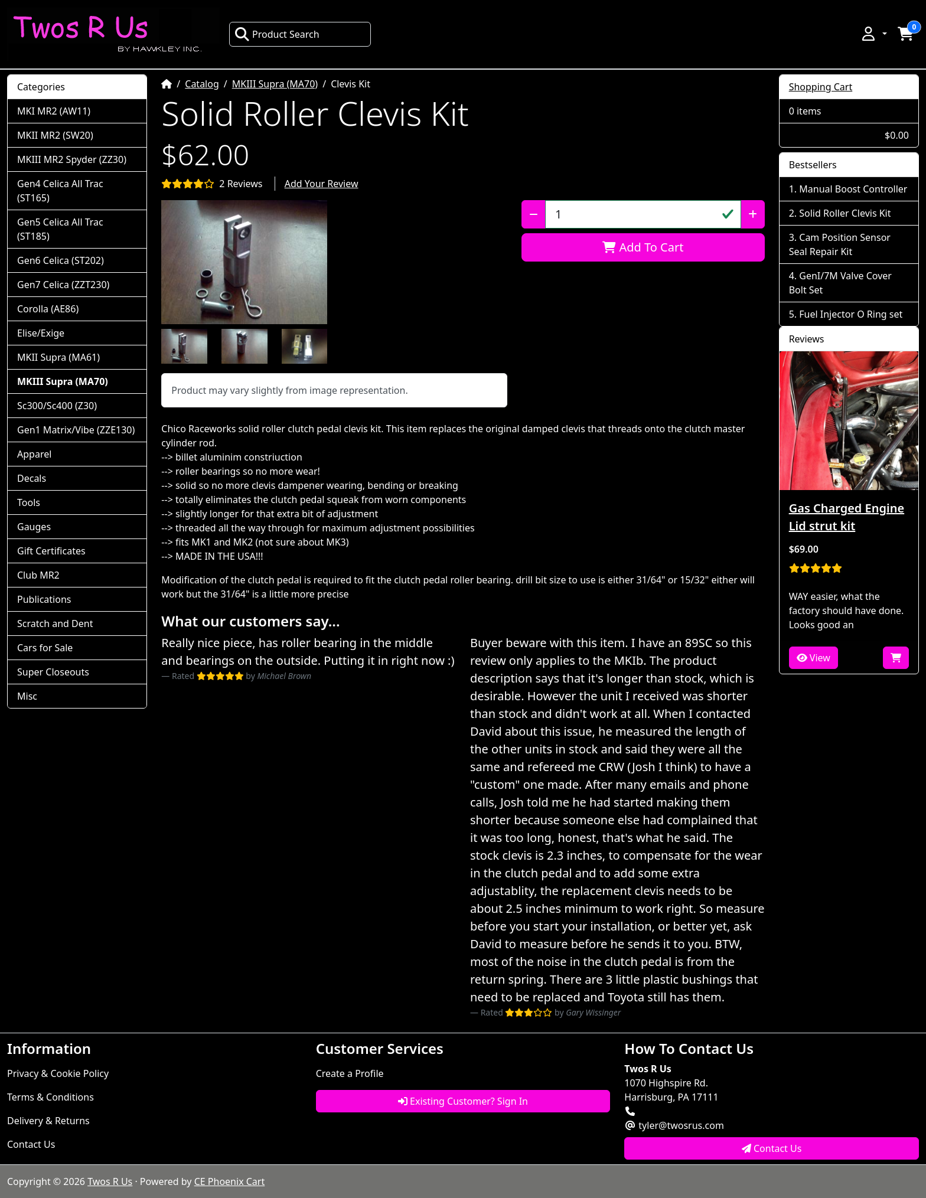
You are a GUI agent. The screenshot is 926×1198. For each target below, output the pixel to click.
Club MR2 (38, 575)
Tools (28, 502)
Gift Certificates (51, 550)
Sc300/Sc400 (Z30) (57, 405)
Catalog (202, 83)
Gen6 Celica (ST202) (60, 260)
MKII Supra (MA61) (58, 357)
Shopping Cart (821, 86)
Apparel (34, 454)
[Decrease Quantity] (533, 214)
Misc (27, 696)
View (813, 657)
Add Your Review (321, 183)
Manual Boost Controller (853, 188)
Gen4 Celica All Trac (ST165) (60, 190)
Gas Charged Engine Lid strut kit (846, 517)
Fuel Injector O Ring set (850, 314)
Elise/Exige (40, 333)
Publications (44, 599)
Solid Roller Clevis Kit (845, 213)
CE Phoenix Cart (229, 1181)
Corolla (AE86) (48, 308)
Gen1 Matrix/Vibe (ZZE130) (76, 429)
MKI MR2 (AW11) (53, 111)
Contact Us (31, 1144)
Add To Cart (642, 247)
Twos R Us (109, 1181)
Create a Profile (350, 1073)
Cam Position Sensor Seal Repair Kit (840, 244)
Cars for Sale (45, 647)
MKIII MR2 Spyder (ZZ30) (71, 159)
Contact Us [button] (772, 1148)
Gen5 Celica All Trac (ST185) (60, 229)
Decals (31, 478)
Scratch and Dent (55, 623)
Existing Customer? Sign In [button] (463, 1101)
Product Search (276, 34)
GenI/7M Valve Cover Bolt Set (840, 282)
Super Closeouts (53, 671)
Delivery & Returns (48, 1120)
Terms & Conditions (50, 1097)
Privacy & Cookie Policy (58, 1073)
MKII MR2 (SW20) (55, 135)
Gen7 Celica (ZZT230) (63, 284)
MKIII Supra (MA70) (275, 83)
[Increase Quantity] (753, 214)
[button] (873, 33)
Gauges (34, 526)
